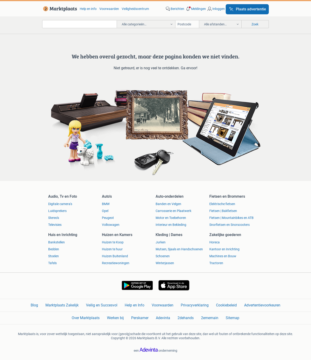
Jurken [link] (161, 242)
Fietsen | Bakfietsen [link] (223, 211)
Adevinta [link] (163, 318)
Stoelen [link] (53, 256)
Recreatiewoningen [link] (115, 263)
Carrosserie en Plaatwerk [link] (173, 211)
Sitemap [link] (232, 318)
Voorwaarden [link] (109, 9)
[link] (59, 9)
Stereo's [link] (53, 218)
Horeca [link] (214, 242)
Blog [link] (34, 305)
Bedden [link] (53, 249)
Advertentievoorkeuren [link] (262, 305)
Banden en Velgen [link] (168, 204)
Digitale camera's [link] (60, 204)
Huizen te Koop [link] (113, 242)
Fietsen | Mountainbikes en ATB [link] (231, 218)
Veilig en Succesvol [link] (101, 305)
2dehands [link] (186, 318)
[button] (195, 8)
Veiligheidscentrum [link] (135, 9)
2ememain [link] (209, 318)
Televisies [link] (55, 225)
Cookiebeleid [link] (226, 305)
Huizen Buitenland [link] (115, 256)
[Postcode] (187, 24)
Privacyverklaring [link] (195, 305)
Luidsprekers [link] (57, 211)
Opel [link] (105, 211)
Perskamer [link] (139, 318)
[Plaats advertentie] (247, 9)
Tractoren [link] (216, 263)
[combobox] (79, 24)
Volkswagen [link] (110, 225)
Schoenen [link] (163, 256)
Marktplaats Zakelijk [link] (62, 305)
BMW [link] (106, 204)
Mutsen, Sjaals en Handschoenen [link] (179, 249)
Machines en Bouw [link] (222, 256)
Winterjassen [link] (165, 263)
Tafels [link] (52, 263)
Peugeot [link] (108, 218)
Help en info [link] (88, 9)
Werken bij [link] (115, 318)
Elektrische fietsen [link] (222, 204)
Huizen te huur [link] (112, 249)
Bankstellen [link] (56, 242)
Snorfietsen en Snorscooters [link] (229, 225)
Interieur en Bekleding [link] (171, 225)
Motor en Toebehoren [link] (171, 218)
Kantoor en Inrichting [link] (224, 249)
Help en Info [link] (134, 305)
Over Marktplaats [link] (86, 318)
